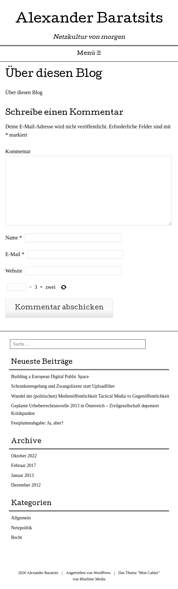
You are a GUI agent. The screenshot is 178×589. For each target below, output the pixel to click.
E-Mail (14, 254)
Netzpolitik (21, 527)
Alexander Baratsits (89, 20)
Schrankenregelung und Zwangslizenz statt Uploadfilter (63, 386)
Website (13, 271)
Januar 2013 (22, 475)
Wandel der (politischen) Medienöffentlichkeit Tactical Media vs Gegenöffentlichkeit (90, 396)
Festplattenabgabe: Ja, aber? (37, 423)
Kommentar (17, 151)
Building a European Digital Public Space (50, 376)
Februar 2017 (23, 465)
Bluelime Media (92, 579)
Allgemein (21, 517)
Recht (16, 537)
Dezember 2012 (26, 485)
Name (13, 237)
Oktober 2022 (24, 455)
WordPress (102, 572)
